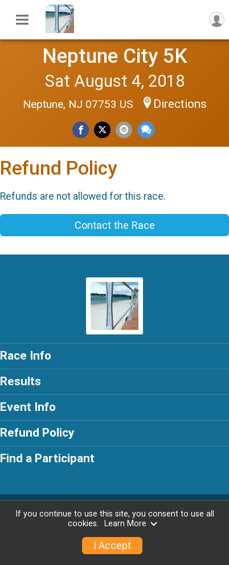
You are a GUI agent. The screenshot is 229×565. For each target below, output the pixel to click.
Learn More (131, 523)
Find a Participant (47, 458)
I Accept (112, 545)
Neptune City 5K (114, 56)
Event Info (28, 407)
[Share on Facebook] (80, 130)
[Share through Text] (146, 130)
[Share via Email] (124, 130)
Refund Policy (37, 432)
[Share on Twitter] (102, 130)
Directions (180, 104)
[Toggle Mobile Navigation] (22, 20)
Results (20, 381)
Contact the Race (115, 225)
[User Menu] (216, 19)
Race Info (25, 355)
